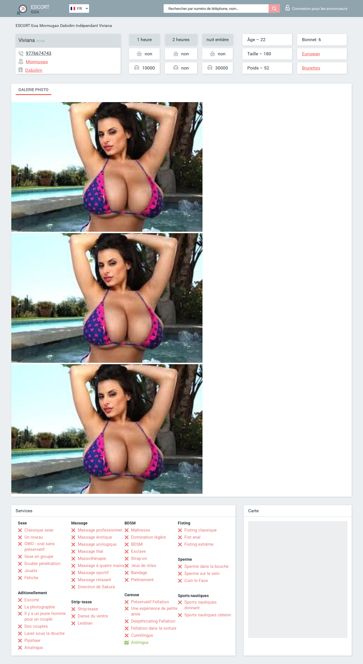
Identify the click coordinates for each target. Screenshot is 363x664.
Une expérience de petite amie (154, 611)
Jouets (30, 570)
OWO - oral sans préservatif (39, 546)
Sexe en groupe (38, 556)
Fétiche (31, 577)
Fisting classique (200, 530)
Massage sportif (93, 572)
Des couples (36, 626)
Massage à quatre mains (101, 565)
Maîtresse (140, 530)
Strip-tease (88, 609)
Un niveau (33, 537)
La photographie (39, 607)
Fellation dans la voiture (153, 628)
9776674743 (38, 53)
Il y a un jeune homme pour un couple (45, 616)
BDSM (137, 544)
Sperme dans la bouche (206, 566)
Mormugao (49, 25)
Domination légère (148, 537)
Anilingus (140, 642)
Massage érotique (95, 537)
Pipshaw (32, 640)
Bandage (139, 572)
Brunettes (311, 68)
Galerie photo (33, 89)
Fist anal (192, 537)
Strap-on (139, 558)
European (311, 53)
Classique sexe (38, 530)
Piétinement (142, 579)
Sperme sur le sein (202, 573)
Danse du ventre (93, 616)
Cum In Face (196, 580)
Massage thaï (90, 551)
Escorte (31, 599)
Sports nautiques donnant (200, 605)
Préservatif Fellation (150, 601)
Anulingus (33, 647)
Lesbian (85, 623)
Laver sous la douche (44, 633)
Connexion (316, 8)
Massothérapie (92, 558)
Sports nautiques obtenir (207, 614)
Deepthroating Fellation (153, 621)
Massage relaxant (94, 579)
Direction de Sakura (96, 586)
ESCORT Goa (27, 25)
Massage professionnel (100, 530)
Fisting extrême (199, 544)
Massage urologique (97, 544)
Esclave (138, 551)
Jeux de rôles (143, 565)
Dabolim (67, 25)
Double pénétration (42, 563)
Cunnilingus (142, 635)
